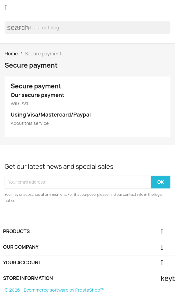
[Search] (87, 27)
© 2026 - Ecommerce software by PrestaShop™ (54, 290)
